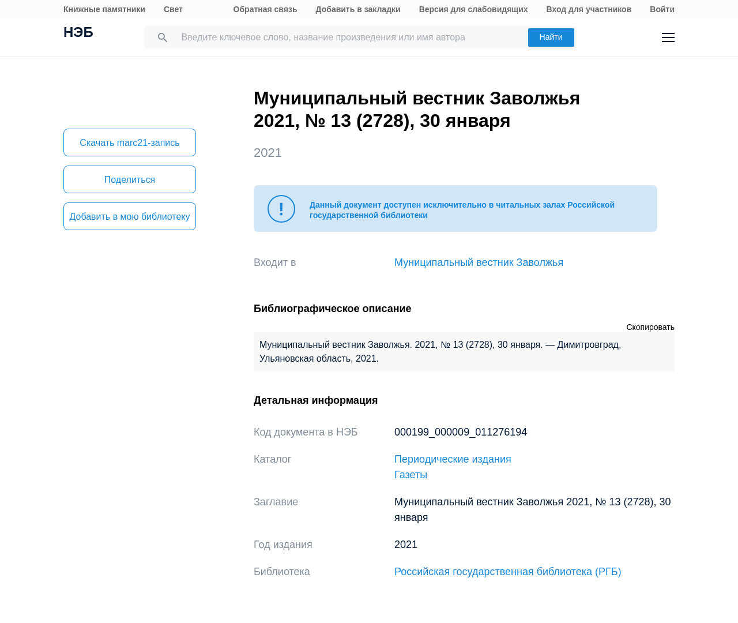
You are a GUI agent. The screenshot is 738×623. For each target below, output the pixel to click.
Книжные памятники (104, 9)
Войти (662, 9)
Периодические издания (452, 459)
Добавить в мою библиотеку (129, 217)
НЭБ (78, 33)
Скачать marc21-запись (129, 143)
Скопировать (650, 327)
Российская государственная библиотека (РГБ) (508, 571)
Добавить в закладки (358, 9)
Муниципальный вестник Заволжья (478, 262)
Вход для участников (589, 9)
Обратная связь (266, 9)
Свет (173, 9)
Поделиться (129, 180)
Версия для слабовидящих (473, 9)
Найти (551, 37)
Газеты (410, 475)
